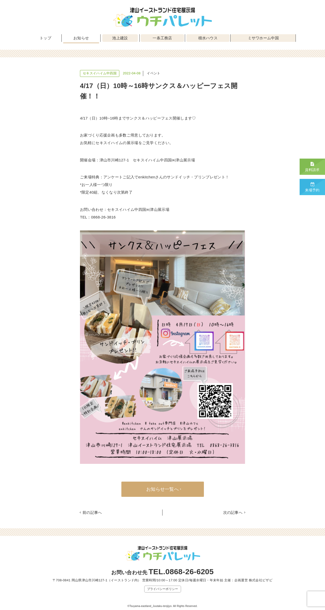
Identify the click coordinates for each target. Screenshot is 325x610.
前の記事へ (92, 512)
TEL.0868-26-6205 (181, 571)
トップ (45, 38)
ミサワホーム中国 (263, 38)
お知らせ (81, 38)
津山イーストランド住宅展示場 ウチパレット (162, 17)
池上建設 (120, 38)
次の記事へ (233, 512)
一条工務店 (162, 38)
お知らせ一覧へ (162, 489)
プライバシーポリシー (162, 589)
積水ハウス (208, 38)
